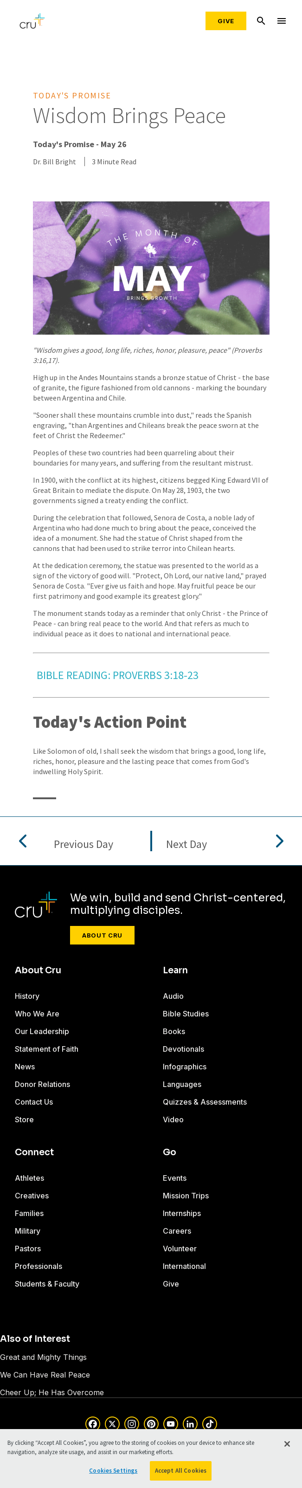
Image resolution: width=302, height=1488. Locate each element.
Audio (173, 996)
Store (24, 1119)
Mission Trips (186, 1195)
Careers (177, 1231)
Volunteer (180, 1248)
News (25, 1066)
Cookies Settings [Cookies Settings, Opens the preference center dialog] (113, 1471)
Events (174, 1178)
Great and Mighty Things (43, 1357)
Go (169, 1152)
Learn (175, 970)
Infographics (184, 1066)
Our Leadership (42, 1031)
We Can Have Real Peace (45, 1374)
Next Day (186, 844)
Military (27, 1231)
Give (226, 21)
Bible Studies (186, 1013)
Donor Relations (42, 1084)
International (184, 1266)
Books (174, 1031)
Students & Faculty (47, 1283)
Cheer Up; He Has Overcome (52, 1392)
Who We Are (37, 1013)
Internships (182, 1213)
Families (29, 1213)
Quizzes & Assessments (205, 1101)
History (27, 996)
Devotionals (183, 1049)
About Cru (102, 935)
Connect (34, 1152)
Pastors (28, 1248)
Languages (182, 1084)
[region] (151, 1458)
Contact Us (34, 1101)
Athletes (29, 1178)
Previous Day (83, 844)
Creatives (32, 1195)
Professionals (38, 1266)
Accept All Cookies (180, 1471)
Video (173, 1119)
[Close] (287, 1444)
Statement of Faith (46, 1049)
